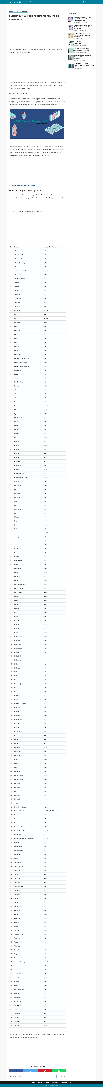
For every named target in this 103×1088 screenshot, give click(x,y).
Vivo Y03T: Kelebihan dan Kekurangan (81, 42)
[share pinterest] (45, 1071)
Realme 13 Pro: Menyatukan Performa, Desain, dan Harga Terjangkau (82, 35)
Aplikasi (53, 1)
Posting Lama (61, 1077)
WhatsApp (44, 1)
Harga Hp (34, 1)
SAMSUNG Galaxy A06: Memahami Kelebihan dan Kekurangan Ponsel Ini (84, 65)
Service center (69, 1)
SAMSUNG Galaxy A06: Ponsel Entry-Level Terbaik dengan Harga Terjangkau (84, 57)
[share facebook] (16, 1071)
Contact (38, 1083)
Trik (27, 1)
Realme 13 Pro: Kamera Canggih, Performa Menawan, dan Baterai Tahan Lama (83, 27)
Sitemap (46, 1083)
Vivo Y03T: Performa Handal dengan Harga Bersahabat (82, 49)
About (31, 1083)
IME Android (55, 1086)
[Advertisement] (37, 35)
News (59, 1)
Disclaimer (65, 1083)
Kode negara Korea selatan (26, 186)
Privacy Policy (55, 1083)
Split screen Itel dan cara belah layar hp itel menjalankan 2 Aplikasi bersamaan (83, 19)
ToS (73, 1083)
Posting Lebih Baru (15, 1077)
